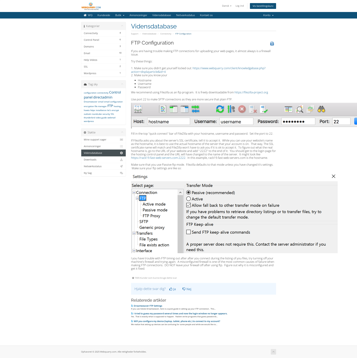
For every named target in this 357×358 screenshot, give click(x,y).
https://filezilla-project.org (251, 92)
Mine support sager (103, 140)
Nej (187, 289)
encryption (89, 106)
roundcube (97, 114)
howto (87, 110)
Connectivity (165, 33)
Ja (172, 289)
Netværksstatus (185, 15)
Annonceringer (138, 15)
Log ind (240, 5)
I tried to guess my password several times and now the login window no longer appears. (179, 313)
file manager (101, 106)
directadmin (102, 97)
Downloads (103, 160)
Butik (119, 15)
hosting (117, 106)
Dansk (226, 5)
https (92, 110)
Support (134, 33)
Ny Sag (103, 173)
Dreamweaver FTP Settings (146, 305)
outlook (87, 114)
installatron (101, 110)
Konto (268, 15)
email (100, 101)
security (106, 114)
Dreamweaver (91, 101)
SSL (112, 114)
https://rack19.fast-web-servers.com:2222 (158, 158)
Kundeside (104, 15)
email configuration (113, 101)
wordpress (89, 121)
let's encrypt (113, 110)
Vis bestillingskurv (263, 6)
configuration (90, 92)
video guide (101, 117)
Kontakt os (206, 15)
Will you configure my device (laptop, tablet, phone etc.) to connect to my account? (175, 321)
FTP (110, 105)
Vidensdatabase (161, 15)
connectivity (102, 92)
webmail (111, 117)
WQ (88, 15)
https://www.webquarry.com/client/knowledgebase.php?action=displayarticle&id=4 (198, 69)
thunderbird (89, 117)
